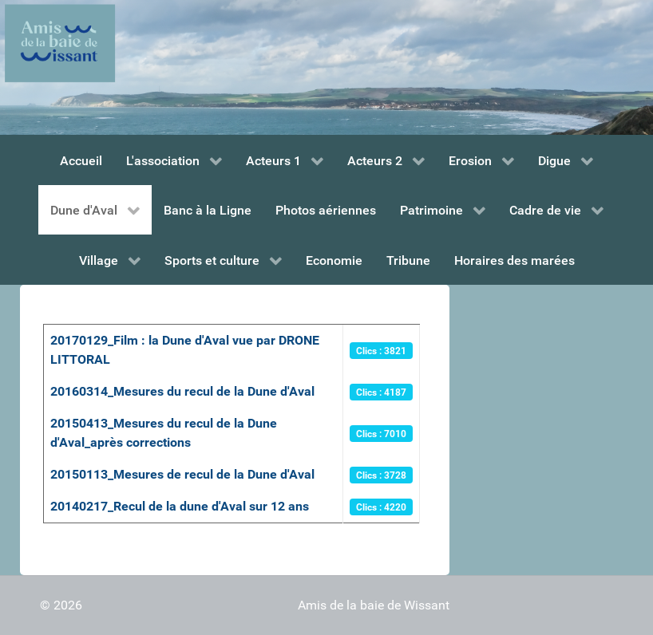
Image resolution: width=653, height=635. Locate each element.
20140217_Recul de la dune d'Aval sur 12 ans (179, 506)
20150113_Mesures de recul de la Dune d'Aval (182, 474)
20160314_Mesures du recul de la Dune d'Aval (182, 391)
